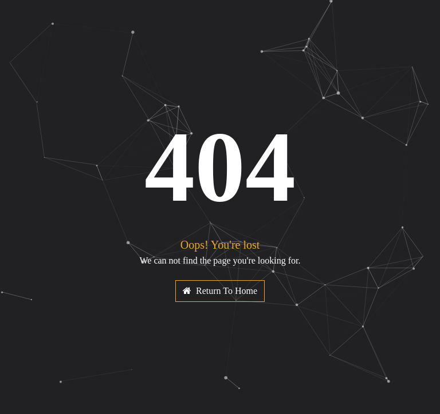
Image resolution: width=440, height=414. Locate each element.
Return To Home (220, 291)
